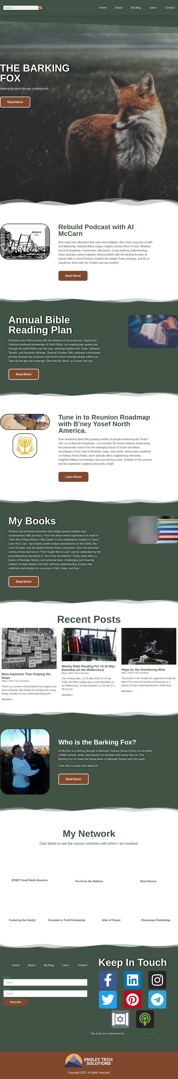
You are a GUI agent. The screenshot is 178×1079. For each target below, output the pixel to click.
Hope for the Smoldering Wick (143, 669)
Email (6, 989)
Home (102, 7)
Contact (170, 7)
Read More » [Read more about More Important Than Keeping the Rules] (7, 699)
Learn (153, 7)
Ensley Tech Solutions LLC (141, 1033)
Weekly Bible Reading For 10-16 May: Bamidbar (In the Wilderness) (89, 668)
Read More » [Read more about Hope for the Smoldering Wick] (127, 691)
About (119, 7)
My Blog (136, 7)
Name (7, 977)
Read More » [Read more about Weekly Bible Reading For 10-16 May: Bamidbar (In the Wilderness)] (67, 695)
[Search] (40, 8)
